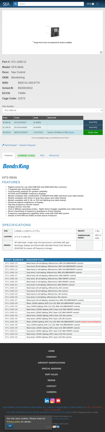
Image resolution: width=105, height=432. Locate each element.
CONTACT (51, 386)
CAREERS (51, 392)
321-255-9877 (97, 407)
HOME (51, 351)
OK (10, 426)
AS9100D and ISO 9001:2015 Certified (56, 412)
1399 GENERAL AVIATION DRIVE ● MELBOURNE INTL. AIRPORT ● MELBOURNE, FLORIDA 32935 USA (44, 407)
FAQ (42, 155)
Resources (54, 155)
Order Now (93, 132)
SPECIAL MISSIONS (51, 368)
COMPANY (51, 357)
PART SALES (51, 374)
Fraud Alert (64, 419)
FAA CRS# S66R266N (15, 412)
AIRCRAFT (51, 363)
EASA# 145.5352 (33, 412)
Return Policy (54, 419)
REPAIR (51, 380)
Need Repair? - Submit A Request (18, 145)
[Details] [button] (71, 132)
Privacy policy (13, 421)
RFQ (90, 4)
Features (9, 155)
